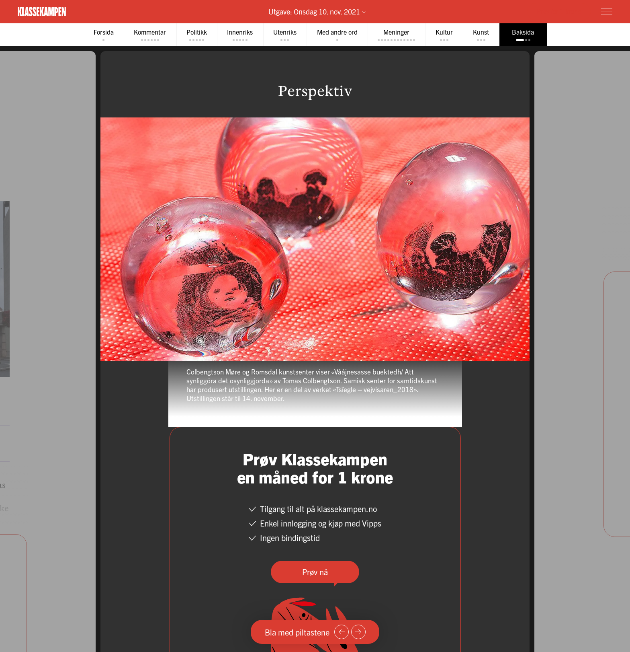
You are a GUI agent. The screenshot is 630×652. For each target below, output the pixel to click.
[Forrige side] (341, 632)
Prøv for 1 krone (559, 11)
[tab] (101, 34)
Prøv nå (315, 572)
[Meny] (606, 11)
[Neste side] (358, 632)
